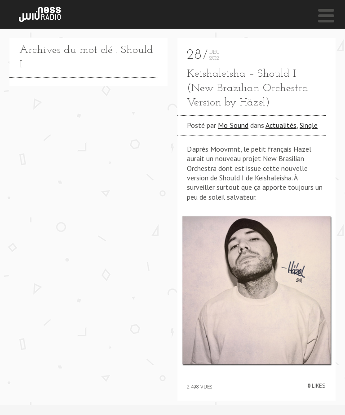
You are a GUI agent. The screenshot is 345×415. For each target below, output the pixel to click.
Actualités (280, 125)
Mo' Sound (233, 125)
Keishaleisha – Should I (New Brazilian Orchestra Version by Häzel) (248, 88)
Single (309, 125)
